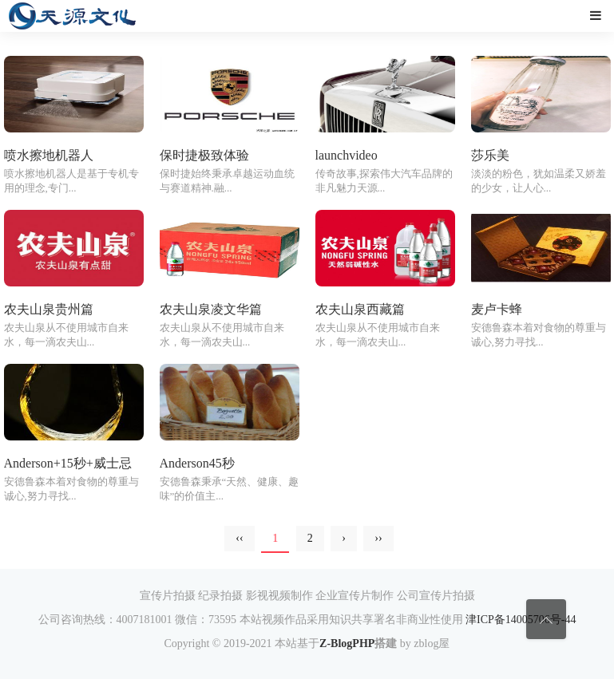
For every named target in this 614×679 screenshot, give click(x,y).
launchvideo (346, 155)
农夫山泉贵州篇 (48, 309)
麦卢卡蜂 (496, 309)
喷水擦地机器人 (48, 155)
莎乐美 (490, 155)
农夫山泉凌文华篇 (211, 309)
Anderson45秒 (197, 463)
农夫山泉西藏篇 (360, 309)
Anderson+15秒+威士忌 (68, 463)
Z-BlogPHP (346, 643)
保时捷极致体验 (204, 155)
